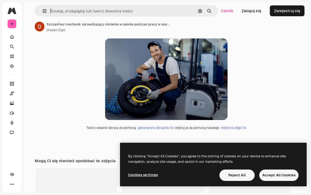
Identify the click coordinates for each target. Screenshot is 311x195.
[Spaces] (12, 93)
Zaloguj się (251, 10)
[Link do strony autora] (39, 26)
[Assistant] (12, 132)
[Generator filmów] (12, 113)
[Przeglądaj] (12, 66)
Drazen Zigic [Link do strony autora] (56, 30)
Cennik (227, 10)
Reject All (237, 175)
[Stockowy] (12, 56)
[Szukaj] (12, 46)
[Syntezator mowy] (12, 122)
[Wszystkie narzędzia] (12, 83)
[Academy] (12, 174)
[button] (42, 11)
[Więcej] (12, 184)
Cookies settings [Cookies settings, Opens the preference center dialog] (143, 175)
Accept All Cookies (279, 175)
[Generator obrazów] (12, 103)
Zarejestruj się (287, 10)
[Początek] (12, 36)
